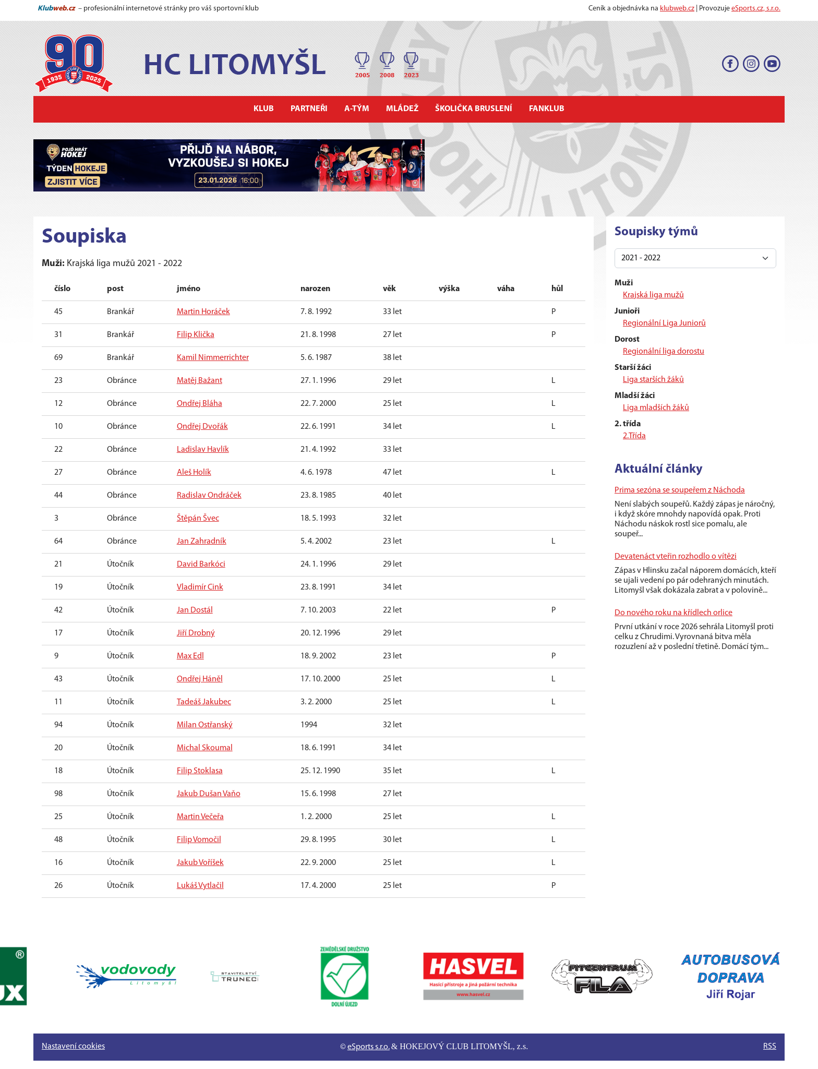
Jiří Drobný (196, 633)
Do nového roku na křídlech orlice (673, 613)
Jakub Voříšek (200, 863)
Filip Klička (195, 335)
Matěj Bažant (199, 381)
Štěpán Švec (198, 518)
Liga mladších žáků (656, 408)
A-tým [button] (356, 109)
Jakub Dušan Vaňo (208, 794)
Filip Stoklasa (200, 771)
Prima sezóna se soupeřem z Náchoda (680, 490)
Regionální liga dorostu (663, 351)
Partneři (309, 109)
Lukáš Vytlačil (200, 886)
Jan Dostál (195, 610)
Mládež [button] (402, 109)
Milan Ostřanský (205, 725)
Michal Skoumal (205, 748)
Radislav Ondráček (209, 495)
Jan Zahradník (201, 541)
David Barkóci (201, 564)
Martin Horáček (203, 312)
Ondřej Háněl (200, 679)
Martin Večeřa (200, 817)
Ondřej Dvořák (202, 427)
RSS (769, 1046)
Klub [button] (264, 109)
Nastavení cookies (73, 1046)
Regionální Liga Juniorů (664, 323)
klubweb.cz (677, 9)
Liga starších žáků (653, 380)
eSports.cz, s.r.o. (755, 9)
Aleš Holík (194, 473)
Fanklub (546, 109)
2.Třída (634, 436)
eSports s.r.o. (368, 1047)
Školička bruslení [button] (473, 109)
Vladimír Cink (200, 587)
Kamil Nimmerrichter (213, 358)
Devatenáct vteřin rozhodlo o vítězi (676, 556)
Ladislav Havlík (203, 450)
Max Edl (190, 656)
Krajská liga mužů (653, 295)
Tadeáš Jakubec (204, 702)
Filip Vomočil (199, 840)
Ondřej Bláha (199, 404)
